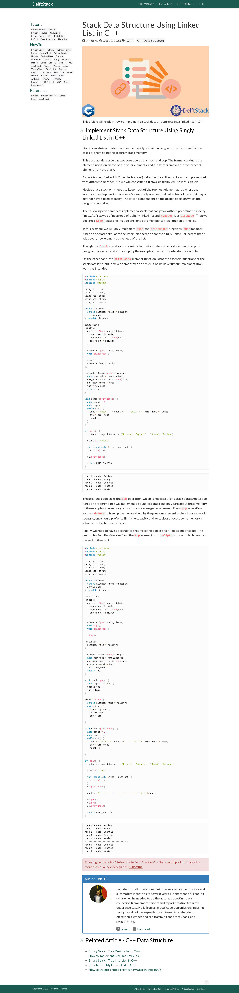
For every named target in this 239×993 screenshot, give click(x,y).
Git (49, 36)
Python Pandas (61, 53)
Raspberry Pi (37, 85)
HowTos (165, 4)
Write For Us (154, 988)
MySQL (45, 78)
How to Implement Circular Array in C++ (116, 956)
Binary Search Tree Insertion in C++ (113, 960)
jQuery (47, 66)
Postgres (35, 82)
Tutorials (146, 4)
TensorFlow (37, 69)
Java (56, 72)
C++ (130, 40)
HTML (69, 62)
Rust (53, 75)
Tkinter (52, 29)
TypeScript (50, 69)
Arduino (35, 78)
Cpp (61, 62)
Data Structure (48, 39)
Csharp (44, 75)
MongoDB (56, 78)
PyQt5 (34, 39)
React (34, 72)
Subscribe (136, 867)
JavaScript (55, 32)
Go (62, 72)
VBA (59, 82)
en (201, 4)
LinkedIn (124, 929)
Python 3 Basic (38, 29)
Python (50, 49)
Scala (66, 82)
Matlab (34, 62)
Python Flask (47, 56)
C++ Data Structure (150, 40)
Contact (201, 988)
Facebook (142, 929)
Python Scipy (37, 49)
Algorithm (62, 39)
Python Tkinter (64, 49)
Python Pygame (61, 66)
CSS (42, 72)
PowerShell (45, 53)
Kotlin (69, 72)
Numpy (34, 56)
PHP (49, 72)
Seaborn (66, 59)
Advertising (188, 988)
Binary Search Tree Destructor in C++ (114, 951)
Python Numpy (38, 36)
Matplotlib (59, 36)
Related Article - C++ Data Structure (126, 940)
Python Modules (39, 32)
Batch (34, 53)
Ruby (61, 75)
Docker (47, 59)
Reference (185, 4)
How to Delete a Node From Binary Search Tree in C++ (126, 969)
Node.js (34, 75)
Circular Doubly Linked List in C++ (112, 965)
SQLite (46, 82)
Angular (62, 69)
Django (59, 56)
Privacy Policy (171, 988)
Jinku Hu (92, 40)
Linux (43, 62)
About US (139, 988)
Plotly (56, 59)
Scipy (33, 99)
